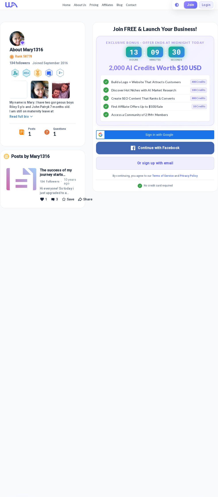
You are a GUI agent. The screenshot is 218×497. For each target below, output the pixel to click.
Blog (119, 5)
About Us (80, 5)
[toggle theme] (176, 4)
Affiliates (107, 5)
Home (66, 5)
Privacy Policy (189, 192)
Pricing (94, 5)
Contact (131, 5)
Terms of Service (163, 192)
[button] (155, 151)
